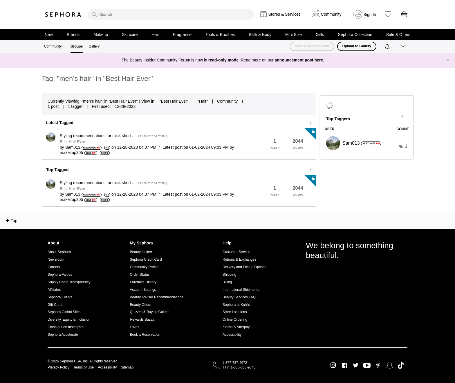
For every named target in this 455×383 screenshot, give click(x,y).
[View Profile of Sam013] (72, 147)
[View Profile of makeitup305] (71, 152)
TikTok (401, 365)
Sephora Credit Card (146, 259)
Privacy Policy (58, 367)
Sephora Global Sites (64, 312)
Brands (73, 34)
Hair (155, 34)
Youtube (367, 365)
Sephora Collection (355, 34)
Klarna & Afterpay (236, 327)
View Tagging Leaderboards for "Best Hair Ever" (366, 116)
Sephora (63, 14)
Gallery (94, 46)
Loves (134, 327)
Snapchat (389, 365)
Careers (54, 267)
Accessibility (232, 335)
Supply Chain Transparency (69, 282)
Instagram (333, 365)
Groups (77, 46)
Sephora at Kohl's (236, 305)
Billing (227, 282)
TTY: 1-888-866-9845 (238, 367)
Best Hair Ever (72, 141)
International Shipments (241, 290)
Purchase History (143, 282)
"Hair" (203, 101)
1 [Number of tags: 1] (406, 146)
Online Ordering (235, 319)
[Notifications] (388, 46)
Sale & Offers (398, 34)
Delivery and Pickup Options (244, 267)
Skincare (130, 34)
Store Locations (235, 312)
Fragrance (182, 34)
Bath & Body (260, 34)
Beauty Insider (141, 252)
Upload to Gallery (356, 46)
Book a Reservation (145, 335)
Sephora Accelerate (63, 335)
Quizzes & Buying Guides (149, 312)
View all (179, 123)
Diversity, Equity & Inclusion (69, 319)
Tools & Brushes (220, 34)
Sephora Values (60, 275)
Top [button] (14, 220)
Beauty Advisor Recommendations (156, 297)
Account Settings (143, 290)
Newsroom (56, 259)
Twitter (355, 365)
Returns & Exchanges (239, 259)
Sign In (370, 14)
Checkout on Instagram (66, 327)
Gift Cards (55, 305)
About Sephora (59, 252)
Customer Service (236, 252)
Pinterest (378, 365)
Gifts (320, 34)
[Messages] (403, 46)
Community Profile (144, 267)
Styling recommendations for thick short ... (113, 135)
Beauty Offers (140, 305)
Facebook (344, 365)
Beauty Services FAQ (239, 297)
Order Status (140, 275)
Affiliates (54, 290)
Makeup (100, 34)
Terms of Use (83, 367)
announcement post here (299, 60)
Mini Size (293, 34)
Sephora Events (60, 297)
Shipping (229, 275)
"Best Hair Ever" (173, 101)
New (49, 34)
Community (53, 46)
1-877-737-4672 (234, 363)
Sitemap (127, 367)
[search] (171, 14)
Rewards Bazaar (143, 319)
